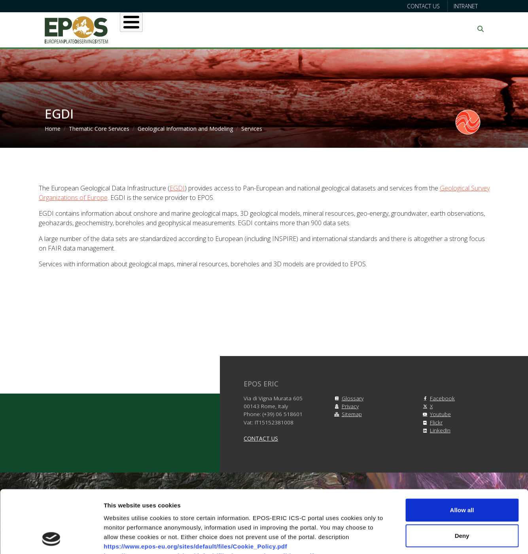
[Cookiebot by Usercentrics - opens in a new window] (51, 539)
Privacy (345, 406)
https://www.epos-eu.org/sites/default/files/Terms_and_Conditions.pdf (209, 497)
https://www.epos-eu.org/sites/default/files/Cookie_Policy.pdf (195, 487)
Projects (300, 28)
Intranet (466, 6)
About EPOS (159, 28)
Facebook (437, 398)
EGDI (177, 188)
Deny (462, 477)
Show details (415, 538)
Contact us (423, 6)
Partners (347, 28)
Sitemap (347, 414)
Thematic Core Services (99, 128)
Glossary (347, 398)
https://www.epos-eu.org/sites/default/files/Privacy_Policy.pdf (196, 506)
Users (208, 28)
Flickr (431, 422)
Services (251, 28)
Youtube (435, 414)
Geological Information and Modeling (185, 128)
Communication (407, 28)
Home (53, 128)
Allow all (462, 451)
